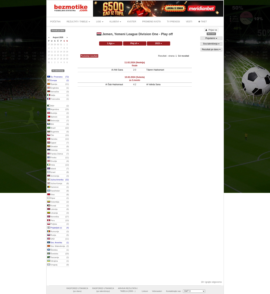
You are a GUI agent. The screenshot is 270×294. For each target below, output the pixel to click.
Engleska (58, 88)
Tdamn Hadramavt (155, 70)
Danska (58, 139)
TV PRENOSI (173, 21)
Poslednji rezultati (89, 56)
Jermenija (58, 176)
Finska (58, 157)
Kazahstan (58, 191)
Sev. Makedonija (58, 246)
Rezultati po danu (211, 49)
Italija (58, 95)
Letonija (58, 209)
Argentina (58, 109)
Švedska (58, 253)
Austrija (58, 113)
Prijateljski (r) (58, 227)
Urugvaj (58, 264)
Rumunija (58, 231)
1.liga (111, 43)
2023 (158, 43)
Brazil (58, 128)
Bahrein (58, 117)
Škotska (58, 250)
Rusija (58, 235)
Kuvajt (58, 205)
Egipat (58, 142)
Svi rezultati (183, 56)
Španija (58, 84)
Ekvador (58, 146)
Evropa (58, 80)
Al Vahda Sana (153, 84)
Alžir (58, 105)
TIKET (202, 21)
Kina (58, 194)
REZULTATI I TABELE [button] (78, 21)
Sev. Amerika (58, 242)
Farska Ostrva (58, 154)
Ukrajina (58, 261)
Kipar (58, 198)
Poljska (58, 224)
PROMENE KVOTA (151, 21)
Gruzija (58, 161)
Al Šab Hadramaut (114, 84)
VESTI (189, 21)
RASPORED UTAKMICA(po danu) (77, 289)
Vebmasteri (157, 291)
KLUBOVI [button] (115, 21)
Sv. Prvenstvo (58, 77)
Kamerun (58, 187)
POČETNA (55, 21)
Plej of (134, 43)
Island (58, 168)
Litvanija (58, 213)
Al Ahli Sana (117, 70)
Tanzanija (58, 257)
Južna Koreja (58, 183)
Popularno (211, 38)
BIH (58, 124)
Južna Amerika (58, 179)
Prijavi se (211, 30)
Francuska (58, 99)
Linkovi (145, 291)
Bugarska (58, 131)
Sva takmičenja (211, 44)
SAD (58, 239)
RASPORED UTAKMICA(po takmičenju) (103, 289)
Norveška (58, 216)
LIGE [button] (99, 21)
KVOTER (131, 21)
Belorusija (58, 120)
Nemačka (58, 91)
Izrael (58, 172)
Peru (58, 220)
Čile (58, 135)
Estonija (58, 150)
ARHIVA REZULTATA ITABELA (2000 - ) (128, 289)
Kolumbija (58, 202)
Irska (58, 165)
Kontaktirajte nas (173, 291)
